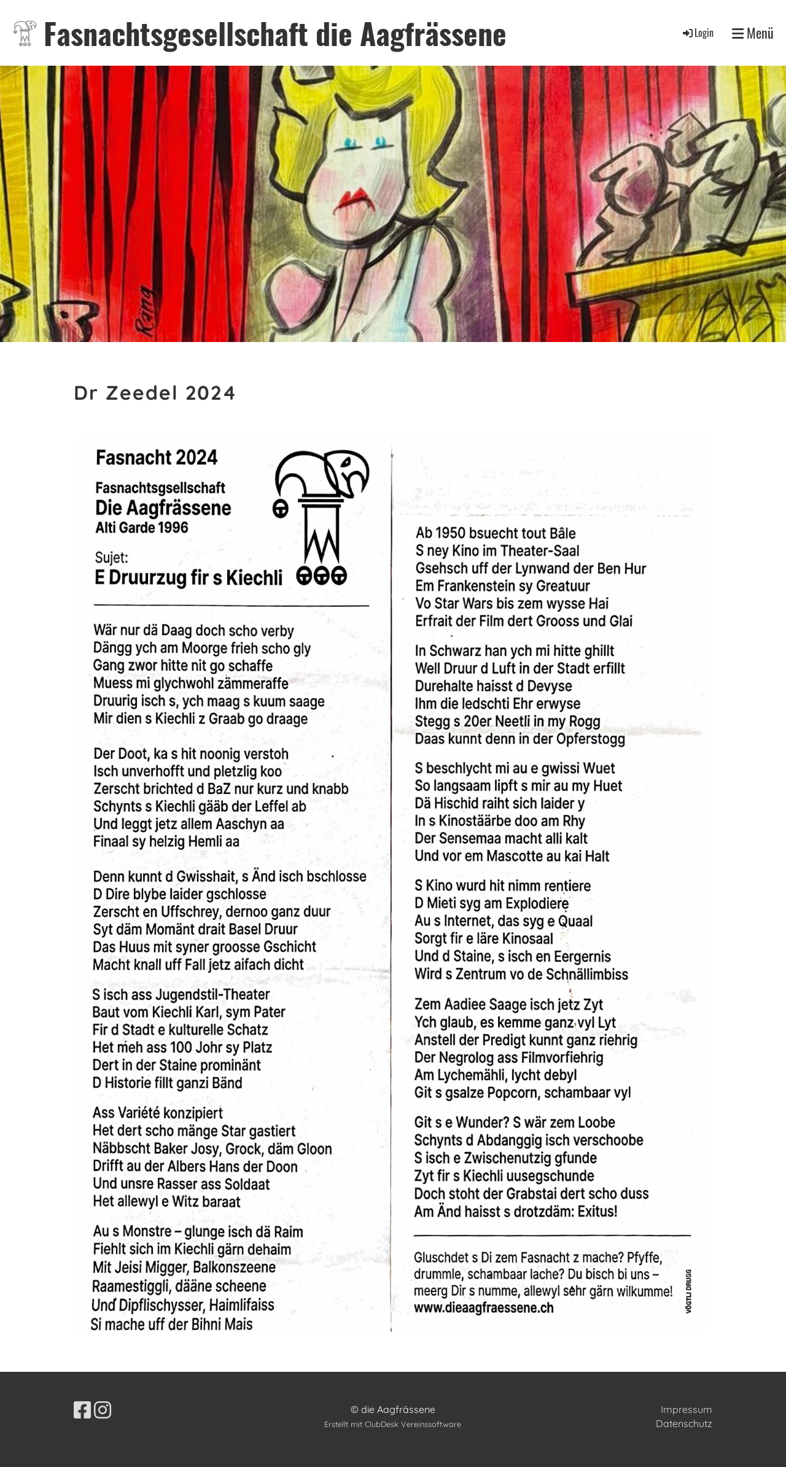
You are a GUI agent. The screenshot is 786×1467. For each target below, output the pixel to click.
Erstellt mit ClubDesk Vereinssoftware (392, 1424)
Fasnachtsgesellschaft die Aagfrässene (275, 32)
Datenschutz (684, 1423)
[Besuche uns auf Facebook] (82, 1410)
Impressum (686, 1409)
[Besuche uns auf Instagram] (102, 1410)
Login (697, 32)
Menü (753, 32)
